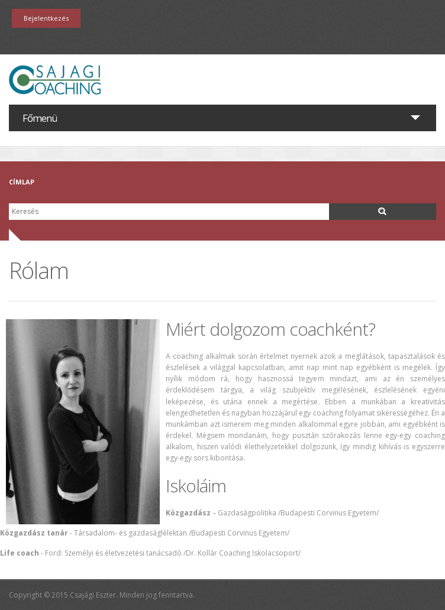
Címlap (21, 181)
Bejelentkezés (46, 18)
